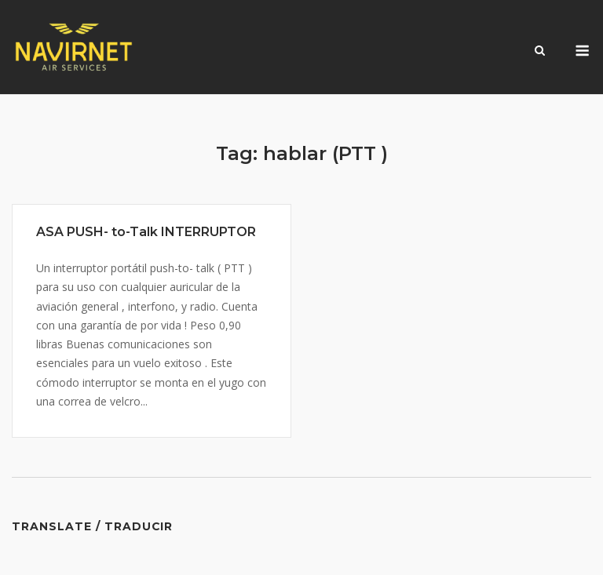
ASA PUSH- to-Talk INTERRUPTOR (146, 231)
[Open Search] (539, 52)
